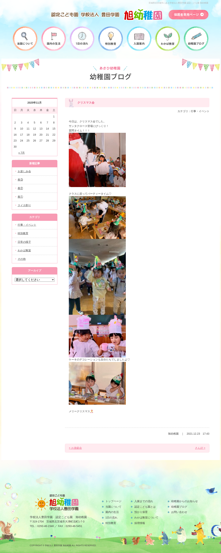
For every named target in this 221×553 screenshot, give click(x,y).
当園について (113, 506)
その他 (22, 258)
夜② (20, 188)
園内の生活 (112, 512)
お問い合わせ (179, 512)
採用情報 (139, 523)
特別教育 (23, 233)
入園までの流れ (143, 501)
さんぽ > (200, 447)
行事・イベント (27, 224)
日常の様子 (24, 241)
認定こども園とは (145, 506)
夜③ (20, 179)
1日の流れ (111, 517)
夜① (20, 196)
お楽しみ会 (24, 171)
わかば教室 (24, 250)
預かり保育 (141, 512)
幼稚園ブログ (179, 506)
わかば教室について (146, 517)
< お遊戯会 (75, 447)
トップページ (113, 501)
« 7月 (21, 152)
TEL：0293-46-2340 (42, 526)
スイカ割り (24, 205)
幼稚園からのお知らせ (184, 501)
